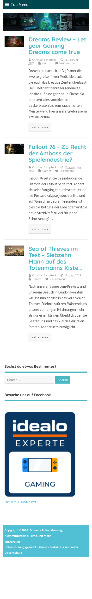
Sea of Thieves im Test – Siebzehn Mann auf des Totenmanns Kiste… (55, 258)
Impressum (12, 542)
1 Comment (66, 171)
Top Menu (16, 4)
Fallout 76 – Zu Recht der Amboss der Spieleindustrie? (57, 153)
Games (46, 63)
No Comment (67, 63)
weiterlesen (39, 127)
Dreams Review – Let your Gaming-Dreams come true (57, 46)
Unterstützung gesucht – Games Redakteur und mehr (41, 547)
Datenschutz (13, 552)
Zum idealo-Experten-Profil (21, 502)
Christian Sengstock (44, 59)
